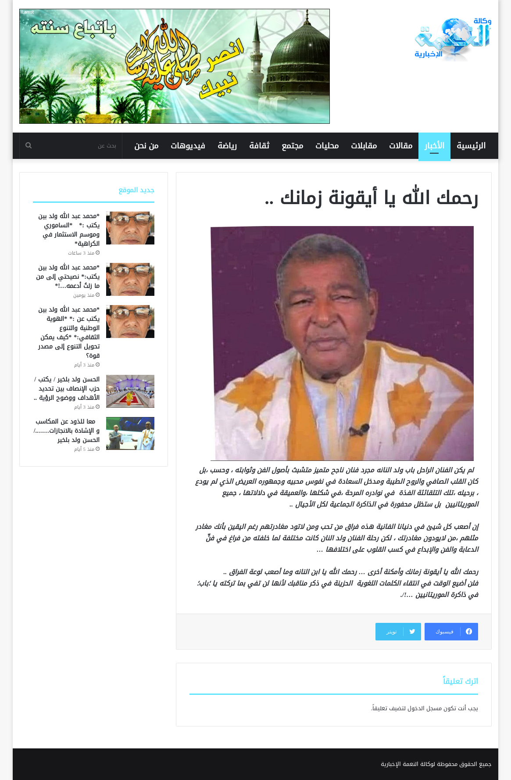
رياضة (227, 145)
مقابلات (364, 145)
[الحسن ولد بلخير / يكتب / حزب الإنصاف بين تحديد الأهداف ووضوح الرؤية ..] (130, 391)
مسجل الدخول (424, 708)
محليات (327, 145)
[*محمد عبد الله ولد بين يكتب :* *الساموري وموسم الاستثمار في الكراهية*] (130, 228)
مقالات (400, 145)
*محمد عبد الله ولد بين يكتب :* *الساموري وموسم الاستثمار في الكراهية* (69, 230)
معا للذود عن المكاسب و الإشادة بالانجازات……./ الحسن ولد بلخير (67, 431)
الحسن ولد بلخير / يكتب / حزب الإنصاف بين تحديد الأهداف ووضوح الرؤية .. (67, 389)
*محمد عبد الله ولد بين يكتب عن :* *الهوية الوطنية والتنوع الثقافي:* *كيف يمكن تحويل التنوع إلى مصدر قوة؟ (69, 333)
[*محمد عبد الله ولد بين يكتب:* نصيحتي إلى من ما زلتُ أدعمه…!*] (130, 279)
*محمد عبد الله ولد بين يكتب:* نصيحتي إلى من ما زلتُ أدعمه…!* (68, 277)
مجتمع (292, 145)
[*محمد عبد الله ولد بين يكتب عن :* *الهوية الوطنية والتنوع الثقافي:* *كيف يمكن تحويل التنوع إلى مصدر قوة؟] (130, 321)
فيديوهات (188, 145)
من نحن (146, 145)
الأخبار (434, 145)
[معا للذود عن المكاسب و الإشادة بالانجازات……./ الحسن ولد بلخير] (130, 433)
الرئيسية (471, 145)
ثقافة (259, 145)
